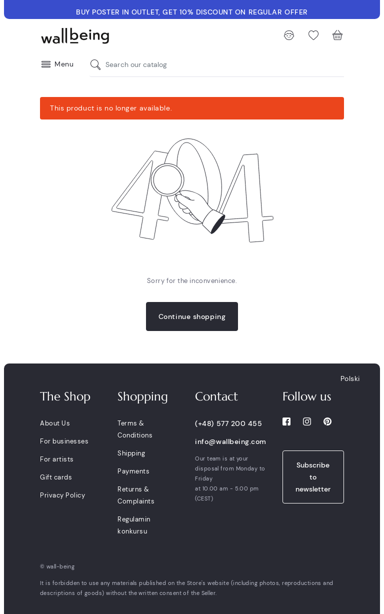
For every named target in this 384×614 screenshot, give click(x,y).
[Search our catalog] (98, 64)
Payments (134, 471)
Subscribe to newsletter (313, 477)
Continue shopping (192, 316)
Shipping (131, 453)
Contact (216, 396)
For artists (57, 459)
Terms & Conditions (135, 429)
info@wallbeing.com (230, 441)
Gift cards (56, 477)
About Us (55, 423)
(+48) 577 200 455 (228, 423)
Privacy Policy (62, 495)
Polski (350, 378)
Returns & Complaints (136, 495)
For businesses (64, 441)
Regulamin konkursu (134, 525)
